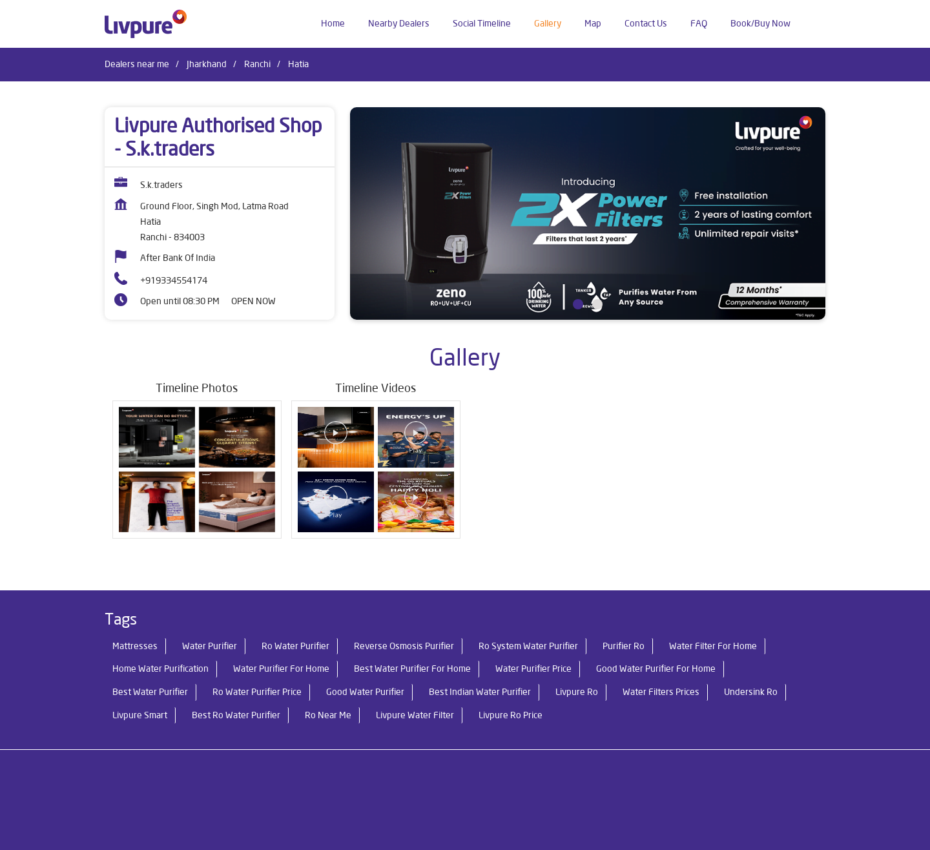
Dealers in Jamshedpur (412, 792)
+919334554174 (173, 280)
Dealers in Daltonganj (227, 792)
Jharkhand (207, 64)
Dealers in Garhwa (319, 792)
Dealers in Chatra (138, 792)
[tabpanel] (587, 213)
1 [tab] (578, 304)
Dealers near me (137, 64)
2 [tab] (597, 304)
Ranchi (257, 64)
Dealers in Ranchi (505, 792)
